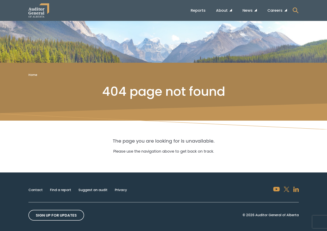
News (248, 10)
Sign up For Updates (56, 215)
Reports (198, 10)
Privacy (121, 190)
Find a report (60, 190)
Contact (35, 190)
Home (32, 75)
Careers (275, 10)
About (222, 10)
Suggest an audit (92, 190)
